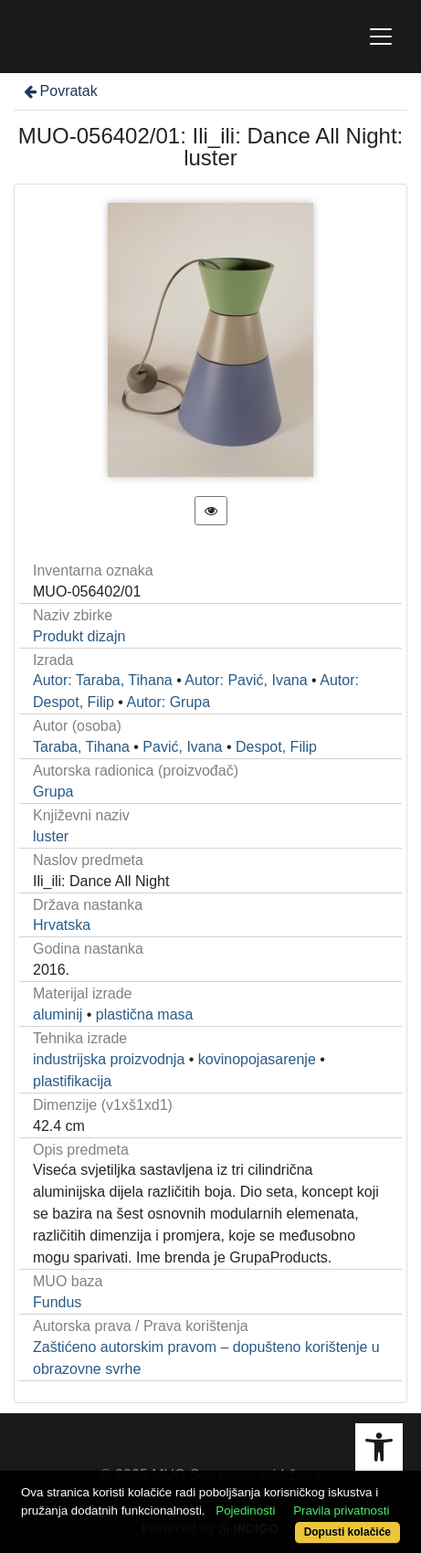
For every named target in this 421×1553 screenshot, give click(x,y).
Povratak (59, 91)
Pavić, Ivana (182, 747)
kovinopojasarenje (257, 1059)
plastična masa (145, 1014)
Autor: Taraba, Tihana (103, 680)
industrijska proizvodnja (108, 1059)
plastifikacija (72, 1081)
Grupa (53, 791)
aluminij (57, 1014)
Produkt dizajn (79, 636)
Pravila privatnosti (341, 1510)
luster (50, 836)
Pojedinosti (245, 1510)
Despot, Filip (276, 747)
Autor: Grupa (169, 702)
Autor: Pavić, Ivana (245, 680)
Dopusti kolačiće (347, 1532)
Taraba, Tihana (81, 747)
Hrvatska (61, 925)
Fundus (57, 1302)
